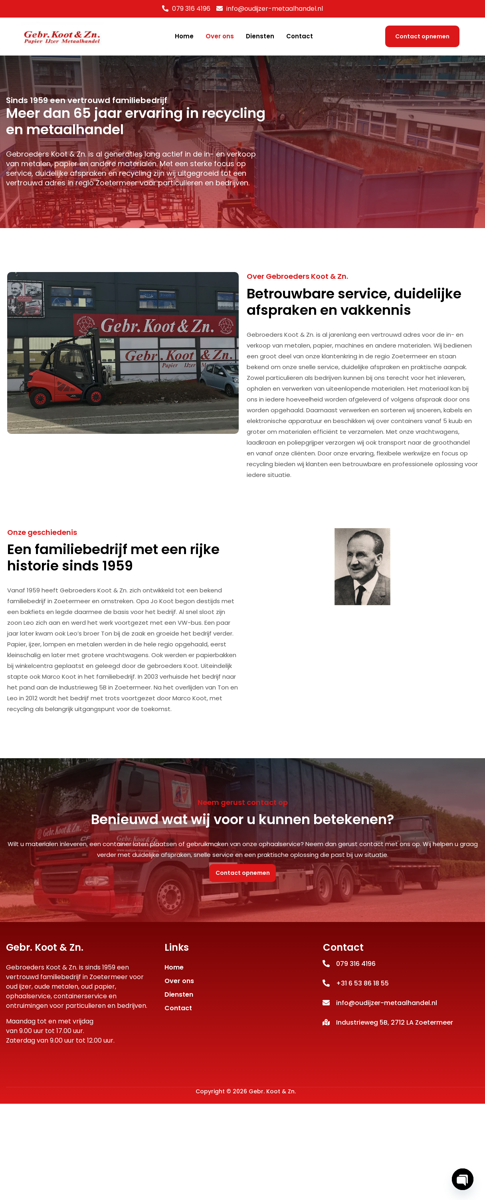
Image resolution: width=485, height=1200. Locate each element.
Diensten (260, 36)
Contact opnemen (422, 36)
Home (184, 36)
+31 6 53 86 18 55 (362, 1000)
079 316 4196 (191, 8)
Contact (299, 36)
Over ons (220, 36)
